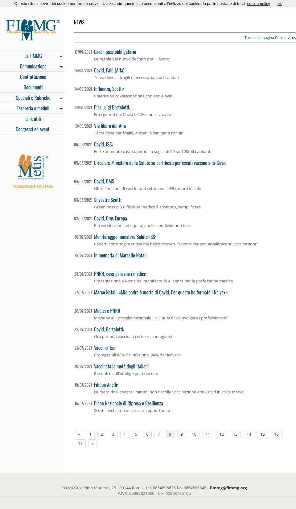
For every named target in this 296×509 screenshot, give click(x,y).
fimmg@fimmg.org (228, 488)
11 (208, 434)
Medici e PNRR (107, 310)
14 (249, 434)
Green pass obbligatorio (115, 51)
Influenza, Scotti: (109, 88)
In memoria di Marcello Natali (120, 255)
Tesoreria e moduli (31, 109)
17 (80, 443)
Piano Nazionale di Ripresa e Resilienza (128, 403)
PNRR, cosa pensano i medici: (120, 273)
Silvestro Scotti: (108, 199)
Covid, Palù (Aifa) (109, 70)
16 (276, 434)
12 (221, 434)
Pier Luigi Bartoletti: (112, 107)
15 (263, 434)
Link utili (33, 118)
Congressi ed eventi (33, 129)
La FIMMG (31, 56)
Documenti (33, 87)
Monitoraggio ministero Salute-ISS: (125, 236)
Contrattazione (33, 76)
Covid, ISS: (103, 144)
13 (235, 434)
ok (280, 3)
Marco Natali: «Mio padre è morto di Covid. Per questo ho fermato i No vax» (161, 292)
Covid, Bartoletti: (109, 329)
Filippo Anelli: (106, 384)
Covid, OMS (104, 181)
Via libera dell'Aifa (110, 125)
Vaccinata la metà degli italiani (121, 366)
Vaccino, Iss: (105, 347)
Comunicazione (31, 67)
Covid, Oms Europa (110, 218)
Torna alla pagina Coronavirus (270, 37)
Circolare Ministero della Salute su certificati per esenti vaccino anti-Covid (160, 162)
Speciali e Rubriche (31, 98)
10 (194, 434)
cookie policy (258, 3)
